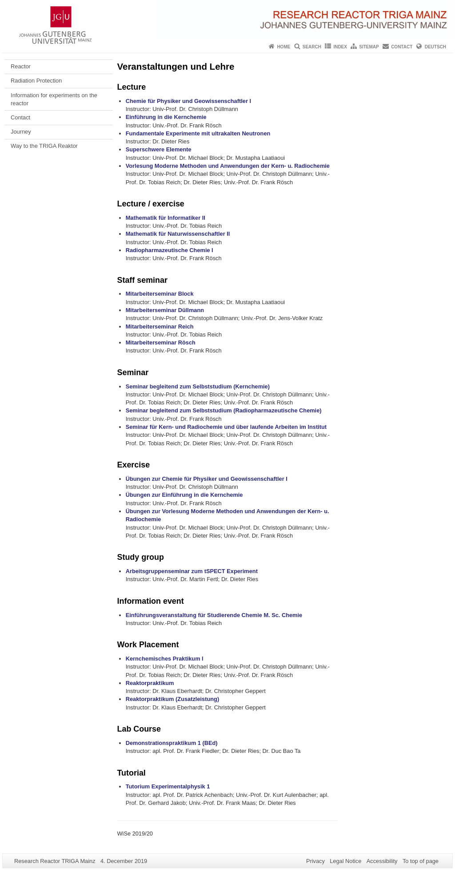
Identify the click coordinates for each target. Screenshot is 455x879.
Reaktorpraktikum (150, 683)
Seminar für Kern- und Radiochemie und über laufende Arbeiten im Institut (226, 427)
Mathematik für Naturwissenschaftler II (178, 233)
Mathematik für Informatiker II (165, 217)
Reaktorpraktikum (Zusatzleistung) (172, 699)
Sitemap (369, 46)
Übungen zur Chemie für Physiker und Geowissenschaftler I (206, 478)
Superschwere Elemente (159, 149)
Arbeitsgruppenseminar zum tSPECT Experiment (192, 571)
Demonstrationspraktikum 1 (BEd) (172, 743)
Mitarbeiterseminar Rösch (161, 342)
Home (283, 46)
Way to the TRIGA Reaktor (44, 146)
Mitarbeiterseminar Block (160, 293)
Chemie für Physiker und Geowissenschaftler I (188, 101)
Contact (401, 46)
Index (340, 46)
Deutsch (435, 46)
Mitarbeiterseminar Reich (160, 326)
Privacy (315, 861)
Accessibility (382, 861)
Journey (21, 131)
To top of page (421, 861)
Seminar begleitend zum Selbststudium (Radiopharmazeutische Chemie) (224, 410)
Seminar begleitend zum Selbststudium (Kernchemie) (198, 386)
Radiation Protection (36, 80)
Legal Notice (345, 861)
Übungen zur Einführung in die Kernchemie (184, 494)
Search (312, 46)
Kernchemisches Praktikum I (165, 658)
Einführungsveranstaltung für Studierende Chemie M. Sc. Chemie (214, 615)
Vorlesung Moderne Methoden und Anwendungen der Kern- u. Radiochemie (228, 165)
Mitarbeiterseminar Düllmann (165, 310)
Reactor (21, 66)
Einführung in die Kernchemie (166, 117)
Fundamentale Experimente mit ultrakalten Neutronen (198, 133)
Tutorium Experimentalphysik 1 (168, 786)
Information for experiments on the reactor (54, 99)
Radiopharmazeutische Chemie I (169, 250)
